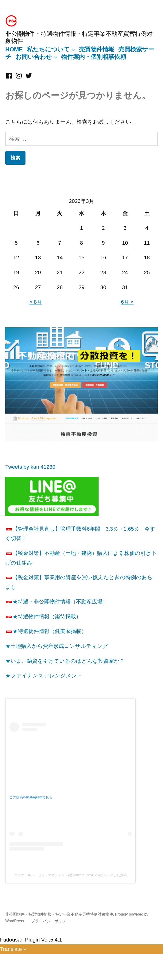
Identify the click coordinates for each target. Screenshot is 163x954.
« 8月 (36, 302)
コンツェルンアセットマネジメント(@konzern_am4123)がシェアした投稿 (70, 875)
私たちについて (48, 49)
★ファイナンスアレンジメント (43, 676)
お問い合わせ (34, 57)
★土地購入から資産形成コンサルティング (56, 646)
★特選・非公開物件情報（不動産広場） (56, 602)
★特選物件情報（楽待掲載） (43, 617)
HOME (14, 49)
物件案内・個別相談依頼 (93, 57)
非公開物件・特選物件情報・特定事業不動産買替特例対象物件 (59, 914)
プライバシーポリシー (50, 921)
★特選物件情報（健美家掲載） (46, 631)
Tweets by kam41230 (30, 467)
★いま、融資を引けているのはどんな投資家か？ (65, 661)
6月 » (127, 302)
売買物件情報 (96, 49)
